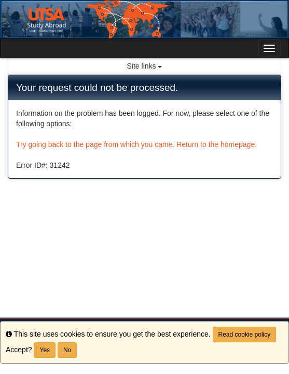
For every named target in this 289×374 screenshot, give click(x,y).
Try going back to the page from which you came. (95, 144)
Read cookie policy (244, 334)
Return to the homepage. (216, 144)
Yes (44, 350)
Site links (144, 66)
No (67, 350)
